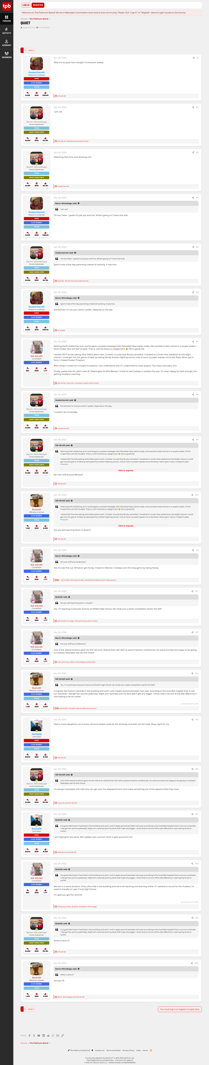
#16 (196, 769)
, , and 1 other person (88, 580)
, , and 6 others (78, 708)
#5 (197, 247)
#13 (196, 632)
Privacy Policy (128, 1050)
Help (138, 1050)
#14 (196, 673)
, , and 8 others (78, 383)
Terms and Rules (113, 1050)
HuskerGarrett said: (64, 253)
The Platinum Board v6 (79, 1050)
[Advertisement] (100, 39)
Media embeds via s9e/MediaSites (122, 1062)
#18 (196, 863)
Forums (7, 18)
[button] (92, 1050)
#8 (197, 394)
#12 (196, 591)
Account (6, 43)
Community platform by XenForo (109, 1058)
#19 (196, 917)
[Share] (194, 58)
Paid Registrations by (110, 1060)
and (67, 803)
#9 (197, 439)
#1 (197, 57)
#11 (197, 550)
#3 (197, 152)
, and (73, 141)
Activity (6, 31)
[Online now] (36, 119)
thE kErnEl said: (62, 445)
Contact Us (99, 1050)
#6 (197, 292)
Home (145, 1050)
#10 (196, 495)
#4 (197, 197)
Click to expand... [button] (126, 470)
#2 (197, 107)
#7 (197, 341)
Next (31, 50)
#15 (196, 719)
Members (7, 55)
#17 (196, 814)
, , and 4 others (77, 621)
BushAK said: (61, 597)
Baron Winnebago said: (66, 203)
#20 (196, 963)
